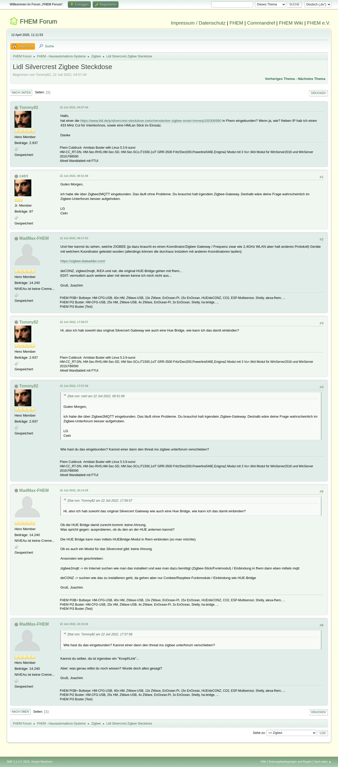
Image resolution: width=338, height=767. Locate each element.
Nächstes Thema (311, 79)
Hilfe (263, 761)
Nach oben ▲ (322, 761)
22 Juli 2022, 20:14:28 (74, 490)
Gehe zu (258, 733)
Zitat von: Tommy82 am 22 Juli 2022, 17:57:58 (99, 634)
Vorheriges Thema (280, 79)
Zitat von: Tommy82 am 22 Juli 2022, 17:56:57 (99, 500)
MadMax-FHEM (34, 238)
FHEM (236, 23)
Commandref (261, 23)
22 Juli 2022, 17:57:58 (74, 385)
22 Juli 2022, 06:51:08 (74, 175)
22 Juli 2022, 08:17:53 (74, 238)
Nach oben (20, 711)
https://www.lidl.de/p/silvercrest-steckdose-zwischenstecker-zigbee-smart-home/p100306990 (150, 121)
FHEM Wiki (291, 23)
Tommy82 (28, 107)
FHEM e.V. (318, 23)
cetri (23, 176)
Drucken (318, 93)
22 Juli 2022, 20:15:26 (74, 624)
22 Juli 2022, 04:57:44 (74, 107)
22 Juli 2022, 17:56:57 (74, 322)
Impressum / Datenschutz (198, 23)
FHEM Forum (38, 21)
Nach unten (21, 92)
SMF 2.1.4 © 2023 (18, 761)
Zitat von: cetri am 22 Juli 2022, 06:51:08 (95, 396)
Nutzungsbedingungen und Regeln (290, 761)
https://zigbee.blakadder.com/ (82, 261)
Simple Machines (41, 761)
